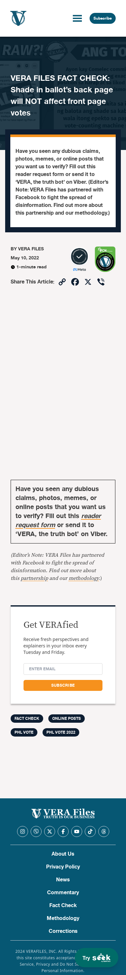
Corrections (63, 931)
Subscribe (102, 18)
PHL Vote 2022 (60, 732)
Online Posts (66, 718)
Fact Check (63, 905)
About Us (63, 854)
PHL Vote (24, 732)
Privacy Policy (63, 867)
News (63, 880)
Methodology (63, 918)
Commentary (63, 892)
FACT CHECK (27, 718)
